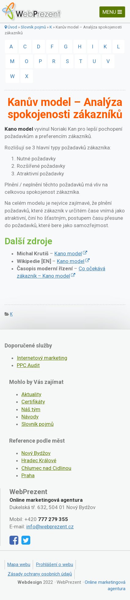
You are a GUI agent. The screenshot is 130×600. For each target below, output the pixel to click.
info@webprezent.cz (50, 526)
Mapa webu (18, 564)
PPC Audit (28, 365)
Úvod (11, 27)
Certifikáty (33, 402)
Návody (30, 417)
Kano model (68, 253)
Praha (28, 475)
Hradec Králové (38, 460)
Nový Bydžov (35, 453)
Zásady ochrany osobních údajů (40, 574)
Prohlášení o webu (54, 564)
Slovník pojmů (33, 27)
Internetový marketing (42, 358)
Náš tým (30, 409)
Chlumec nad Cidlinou (46, 468)
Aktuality (31, 394)
